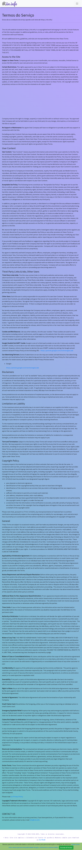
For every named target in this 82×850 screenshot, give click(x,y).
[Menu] (77, 4)
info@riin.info (35, 817)
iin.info (9, 4)
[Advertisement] (41, 99)
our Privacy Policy (16, 794)
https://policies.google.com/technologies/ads (57, 348)
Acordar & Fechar (66, 848)
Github (54, 840)
